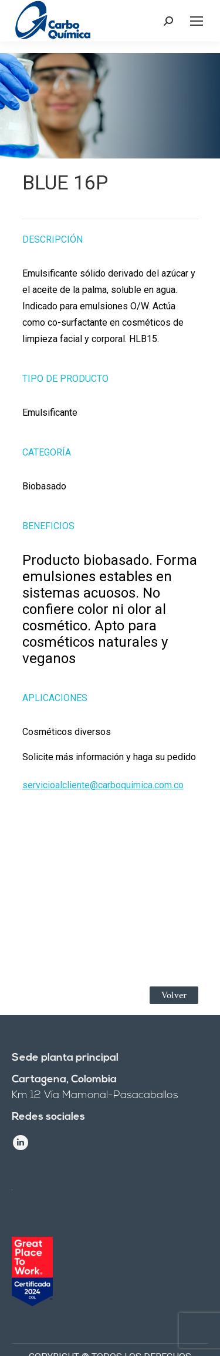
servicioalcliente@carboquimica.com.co (103, 785)
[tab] (110, 233)
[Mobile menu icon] (196, 21)
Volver (174, 995)
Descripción (52, 239)
